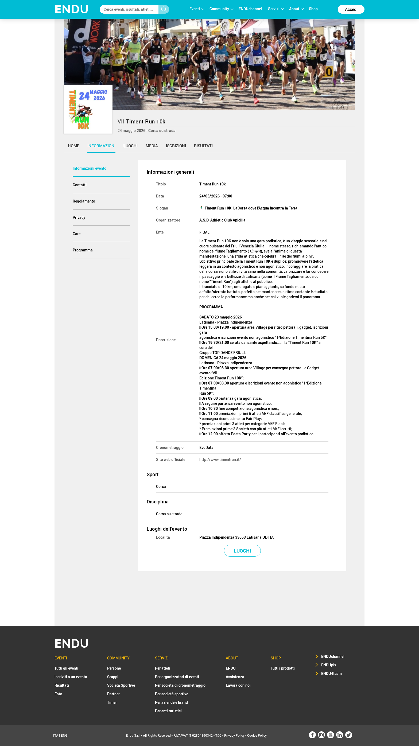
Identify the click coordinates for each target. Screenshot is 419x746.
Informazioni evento (89, 168)
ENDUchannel (251, 8)
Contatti (80, 184)
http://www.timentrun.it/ (220, 459)
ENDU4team (331, 673)
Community (221, 8)
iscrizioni (176, 145)
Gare (76, 233)
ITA (55, 735)
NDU (72, 9)
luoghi (130, 145)
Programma (83, 249)
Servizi (276, 8)
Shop (313, 8)
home (73, 145)
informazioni (101, 145)
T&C (218, 735)
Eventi (196, 8)
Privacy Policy (234, 735)
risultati (203, 145)
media (152, 145)
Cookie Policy (257, 735)
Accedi (351, 9)
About (296, 8)
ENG (64, 735)
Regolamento (84, 201)
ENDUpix (328, 664)
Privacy (79, 217)
